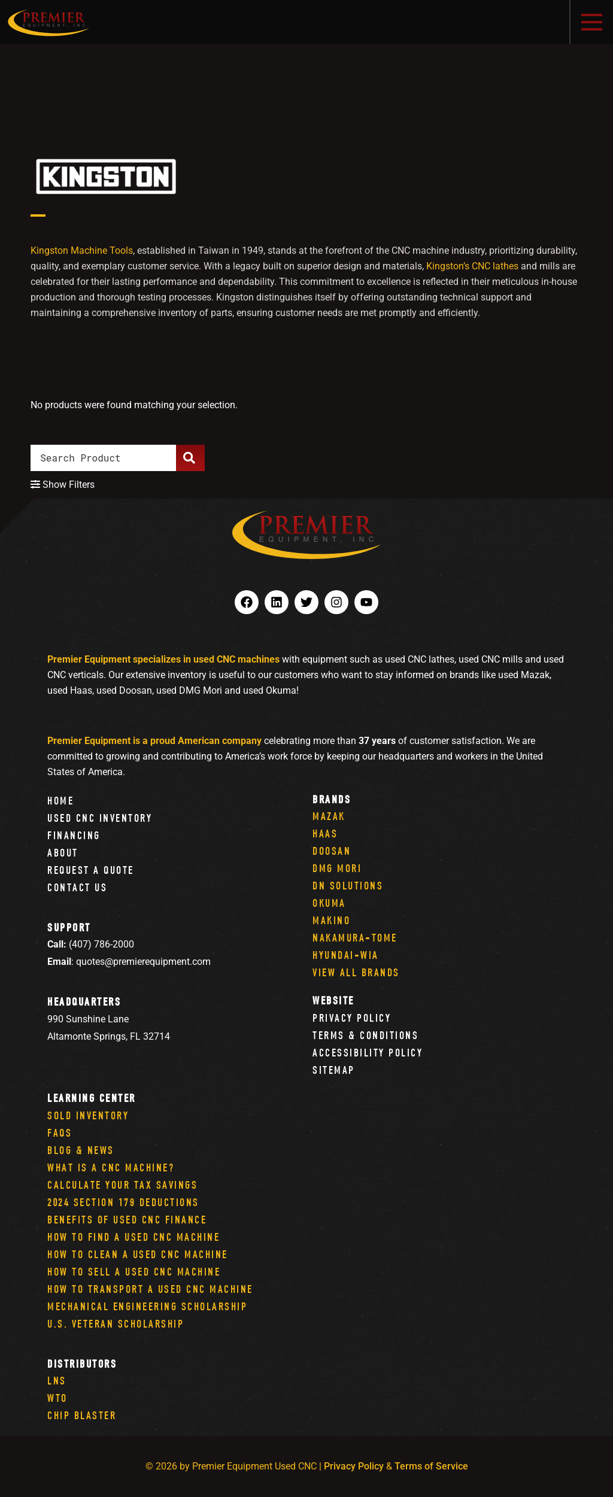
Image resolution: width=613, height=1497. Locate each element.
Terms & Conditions (365, 1035)
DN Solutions (347, 885)
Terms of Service (431, 1466)
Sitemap (333, 1070)
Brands (331, 799)
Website (333, 1000)
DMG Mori (337, 868)
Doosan (331, 851)
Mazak (328, 816)
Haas (325, 833)
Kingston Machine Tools (82, 250)
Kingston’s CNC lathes (472, 266)
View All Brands (356, 972)
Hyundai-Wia (345, 955)
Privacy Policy (351, 1018)
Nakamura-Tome (354, 938)
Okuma (329, 903)
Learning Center (91, 1098)
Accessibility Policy (367, 1052)
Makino (331, 920)
